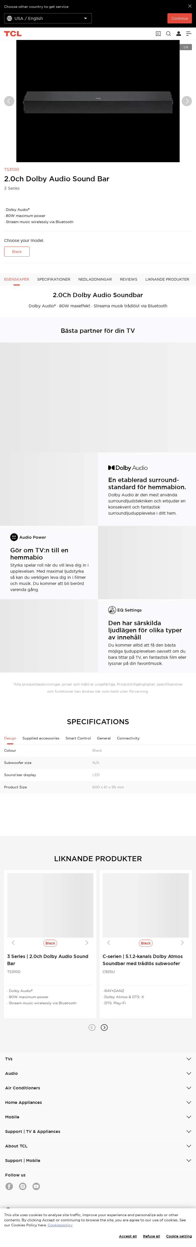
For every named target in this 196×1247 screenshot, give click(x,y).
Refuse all (151, 1236)
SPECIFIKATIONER (53, 279)
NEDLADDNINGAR (95, 279)
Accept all (128, 1236)
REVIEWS (128, 279)
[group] (98, 101)
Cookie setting (179, 1236)
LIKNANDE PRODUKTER (167, 279)
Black (17, 251)
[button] (92, 1027)
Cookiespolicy (60, 1225)
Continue (180, 18)
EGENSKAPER (16, 279)
